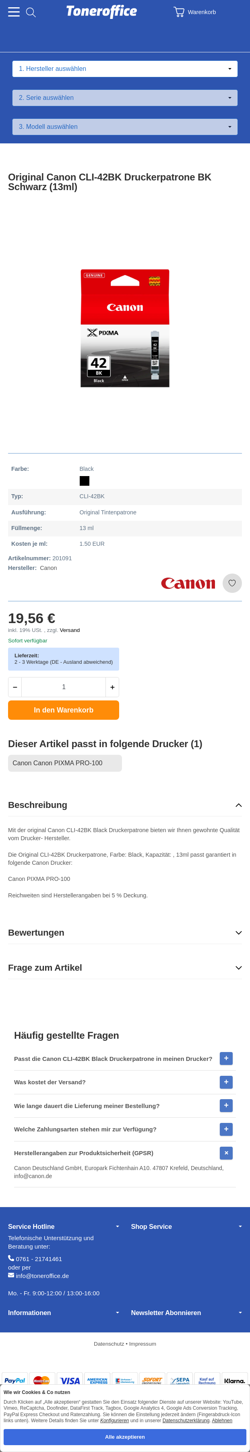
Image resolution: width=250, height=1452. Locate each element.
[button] (125, 805)
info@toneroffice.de (42, 1275)
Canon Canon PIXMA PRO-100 (57, 763)
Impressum (142, 1344)
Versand (70, 630)
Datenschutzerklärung (186, 1420)
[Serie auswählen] (125, 97)
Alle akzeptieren (125, 1437)
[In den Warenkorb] (63, 710)
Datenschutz (110, 1344)
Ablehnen (222, 1420)
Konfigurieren (114, 1420)
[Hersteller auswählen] (125, 68)
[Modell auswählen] (125, 126)
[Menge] (64, 687)
